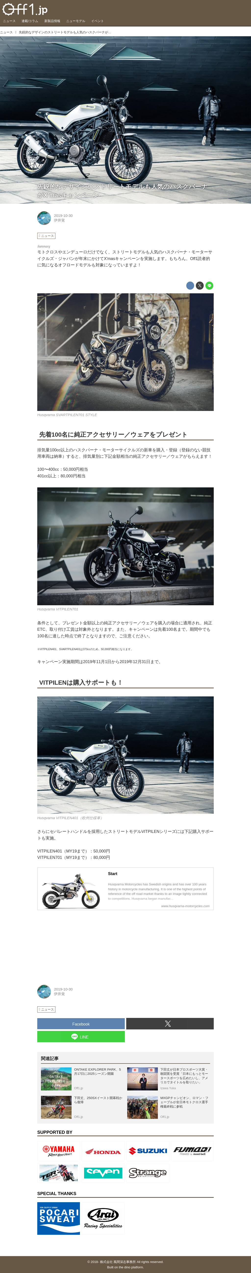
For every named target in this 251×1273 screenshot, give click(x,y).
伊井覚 (59, 220)
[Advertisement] (74, 945)
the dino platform (131, 1267)
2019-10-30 (63, 216)
